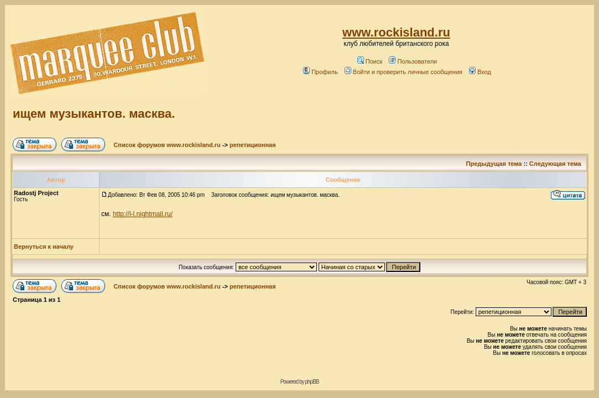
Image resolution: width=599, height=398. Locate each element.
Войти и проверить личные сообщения (403, 72)
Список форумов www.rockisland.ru (166, 145)
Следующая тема (555, 163)
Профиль (320, 72)
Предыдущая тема (494, 163)
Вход (480, 72)
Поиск (369, 61)
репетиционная (253, 145)
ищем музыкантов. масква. (94, 114)
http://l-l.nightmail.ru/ (143, 214)
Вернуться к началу (44, 246)
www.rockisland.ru (396, 32)
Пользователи (413, 61)
